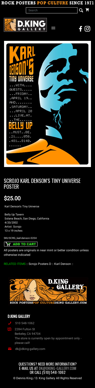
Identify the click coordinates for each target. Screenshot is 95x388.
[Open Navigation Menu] (54, 28)
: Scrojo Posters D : (40, 264)
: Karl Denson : (62, 264)
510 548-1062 (21, 323)
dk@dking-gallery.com (26, 349)
